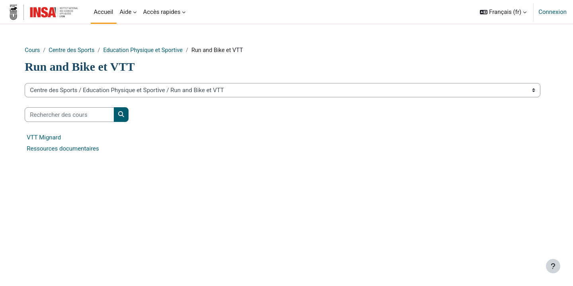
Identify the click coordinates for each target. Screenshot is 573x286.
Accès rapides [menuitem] (161, 11)
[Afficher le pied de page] (553, 266)
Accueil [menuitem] (103, 11)
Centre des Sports (89, 50)
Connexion (552, 11)
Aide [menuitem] (126, 11)
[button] (503, 12)
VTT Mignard (61, 137)
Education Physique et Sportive (164, 50)
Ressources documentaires (80, 149)
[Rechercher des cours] (86, 115)
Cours (49, 50)
